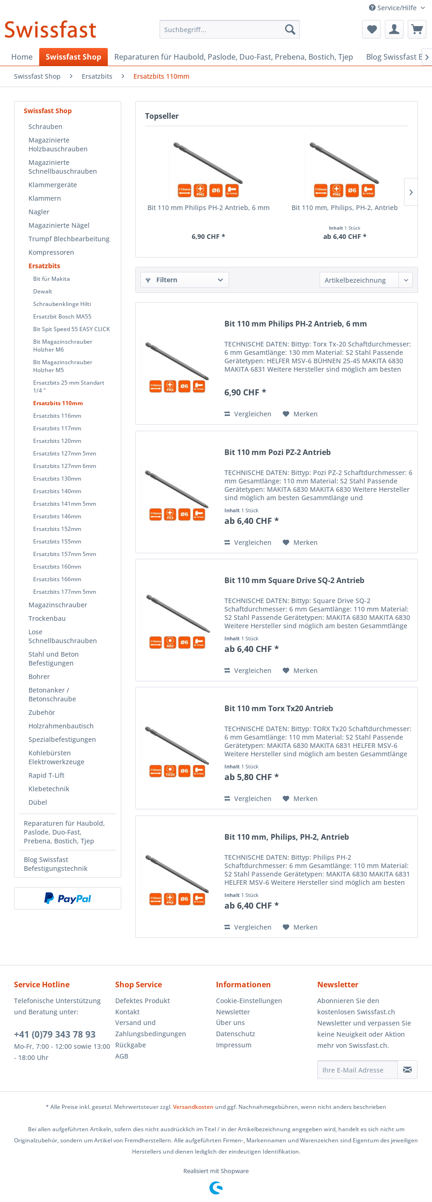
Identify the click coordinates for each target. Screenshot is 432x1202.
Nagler (38, 211)
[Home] (22, 57)
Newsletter (233, 1011)
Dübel (37, 802)
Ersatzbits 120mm (57, 441)
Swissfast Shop (48, 110)
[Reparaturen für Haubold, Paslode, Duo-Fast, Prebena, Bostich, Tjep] (234, 57)
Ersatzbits (44, 265)
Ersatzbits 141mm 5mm (64, 504)
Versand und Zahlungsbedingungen (150, 1028)
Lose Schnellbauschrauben (62, 636)
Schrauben (45, 126)
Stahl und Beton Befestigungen (53, 658)
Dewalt (42, 291)
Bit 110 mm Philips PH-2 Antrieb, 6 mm (208, 207)
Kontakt (127, 1011)
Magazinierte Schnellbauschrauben (62, 167)
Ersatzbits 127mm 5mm (64, 453)
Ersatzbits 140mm (57, 491)
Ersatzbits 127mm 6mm (64, 466)
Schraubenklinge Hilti (62, 304)
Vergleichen (248, 413)
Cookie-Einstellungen (249, 1000)
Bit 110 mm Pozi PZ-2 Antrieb (277, 452)
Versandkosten (193, 1107)
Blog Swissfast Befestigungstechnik (56, 864)
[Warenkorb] (417, 29)
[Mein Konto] (394, 29)
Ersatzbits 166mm (57, 579)
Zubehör (41, 712)
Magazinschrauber (57, 604)
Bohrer (39, 676)
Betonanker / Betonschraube (52, 694)
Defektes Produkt (142, 1000)
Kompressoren (51, 252)
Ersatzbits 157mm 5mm (64, 554)
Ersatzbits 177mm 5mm (64, 592)
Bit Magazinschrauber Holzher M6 (62, 345)
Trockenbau (47, 618)
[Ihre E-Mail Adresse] (357, 1069)
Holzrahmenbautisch (61, 725)
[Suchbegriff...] (230, 29)
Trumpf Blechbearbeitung (69, 238)
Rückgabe (130, 1044)
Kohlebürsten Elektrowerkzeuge (56, 757)
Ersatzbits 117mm (57, 428)
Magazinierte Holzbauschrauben (58, 144)
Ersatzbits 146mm (57, 516)
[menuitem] (230, 29)
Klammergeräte (52, 184)
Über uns (230, 1022)
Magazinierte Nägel (59, 225)
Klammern (44, 198)
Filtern (161, 279)
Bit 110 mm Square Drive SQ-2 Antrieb (294, 580)
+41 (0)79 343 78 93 (55, 1034)
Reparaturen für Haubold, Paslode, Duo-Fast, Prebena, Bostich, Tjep (64, 832)
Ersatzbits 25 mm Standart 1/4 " (69, 386)
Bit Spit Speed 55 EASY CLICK (71, 329)
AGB (121, 1056)
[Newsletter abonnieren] (407, 1069)
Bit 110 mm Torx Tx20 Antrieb (278, 708)
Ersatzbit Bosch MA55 (62, 316)
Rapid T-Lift (46, 775)
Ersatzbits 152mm (57, 529)
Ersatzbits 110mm (58, 403)
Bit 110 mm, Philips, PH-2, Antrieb (345, 207)
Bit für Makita (51, 279)
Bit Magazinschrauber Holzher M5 (62, 366)
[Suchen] (290, 29)
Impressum (233, 1044)
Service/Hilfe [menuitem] (393, 7)
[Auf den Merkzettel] (300, 414)
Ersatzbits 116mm (57, 416)
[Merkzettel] (371, 29)
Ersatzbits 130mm (57, 478)
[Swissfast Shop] (73, 57)
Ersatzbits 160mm (57, 566)
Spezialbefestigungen (62, 739)
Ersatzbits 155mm (57, 541)
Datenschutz (235, 1033)
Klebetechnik (49, 788)
